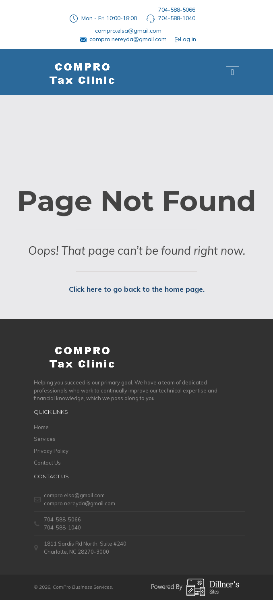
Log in (185, 39)
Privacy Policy (51, 451)
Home (41, 427)
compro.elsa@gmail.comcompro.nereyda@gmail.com (128, 35)
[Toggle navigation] (232, 72)
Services (45, 439)
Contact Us (47, 462)
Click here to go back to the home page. (137, 289)
